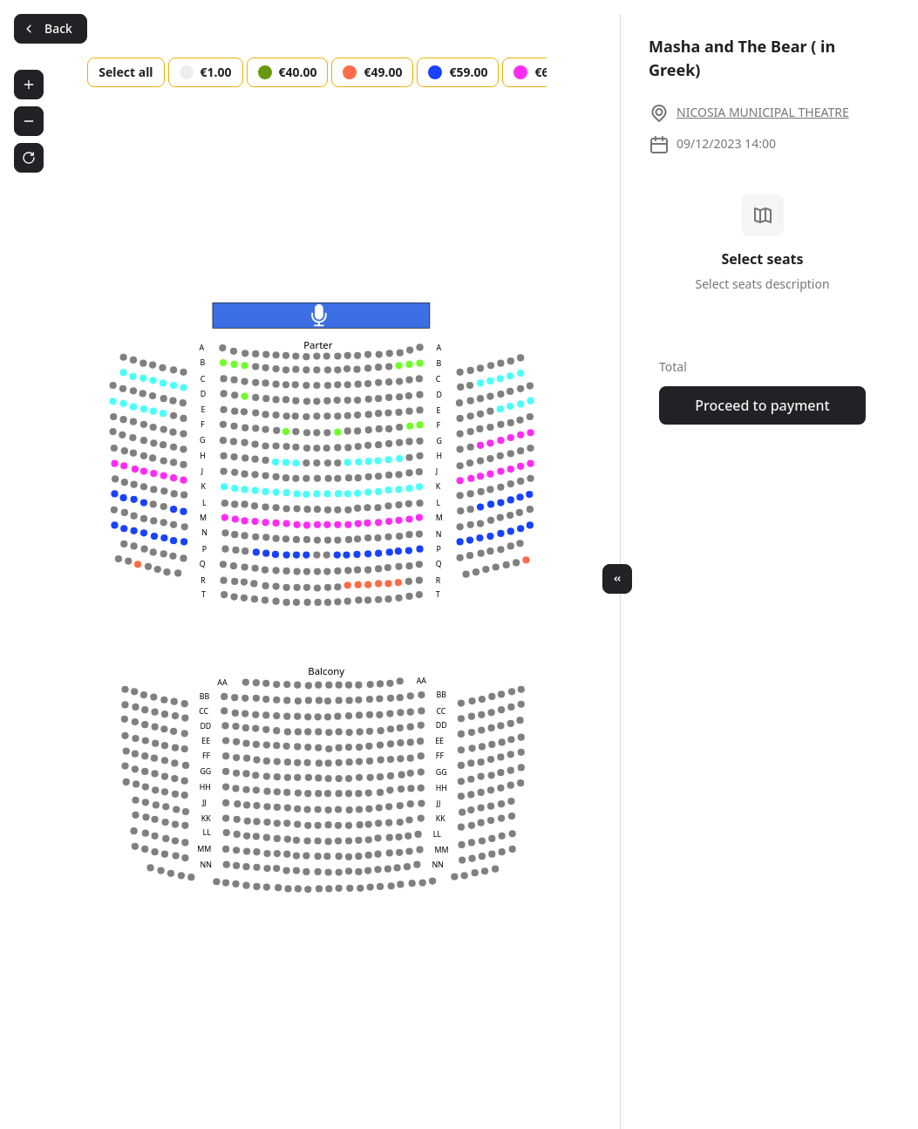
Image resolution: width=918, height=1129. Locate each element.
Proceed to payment (762, 405)
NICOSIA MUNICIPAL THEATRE (763, 112)
